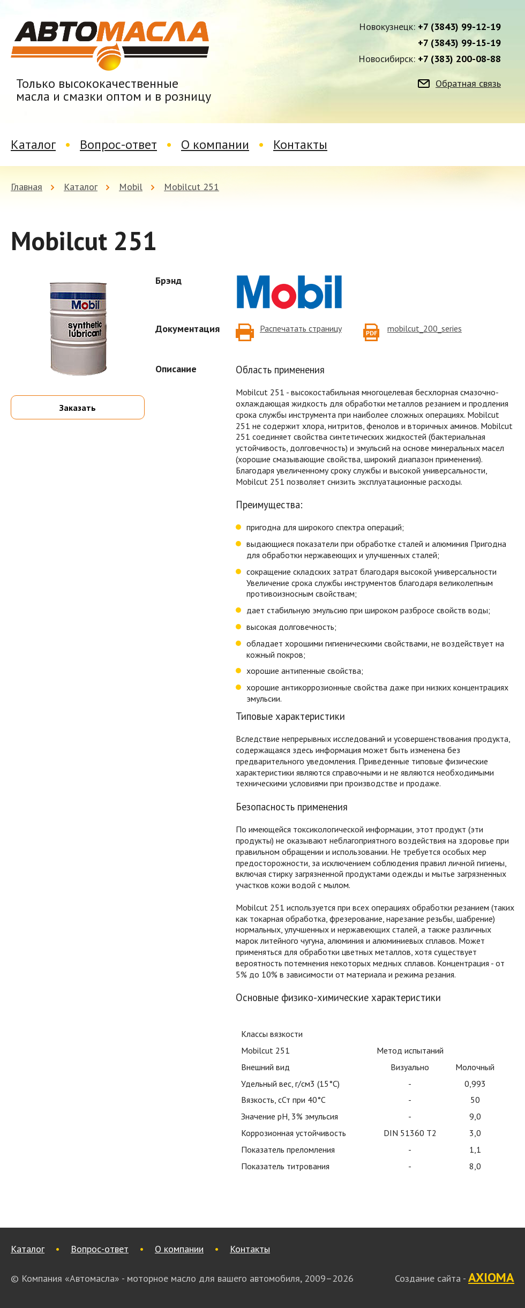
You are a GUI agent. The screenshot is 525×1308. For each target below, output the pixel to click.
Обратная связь (468, 83)
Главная (26, 187)
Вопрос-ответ (118, 144)
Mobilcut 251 (191, 187)
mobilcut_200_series (424, 328)
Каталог (33, 144)
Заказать (77, 407)
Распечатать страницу (301, 328)
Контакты (300, 144)
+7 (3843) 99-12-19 (459, 26)
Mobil (130, 187)
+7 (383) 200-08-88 (459, 59)
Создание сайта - (454, 1278)
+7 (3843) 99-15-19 (459, 42)
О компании (215, 144)
